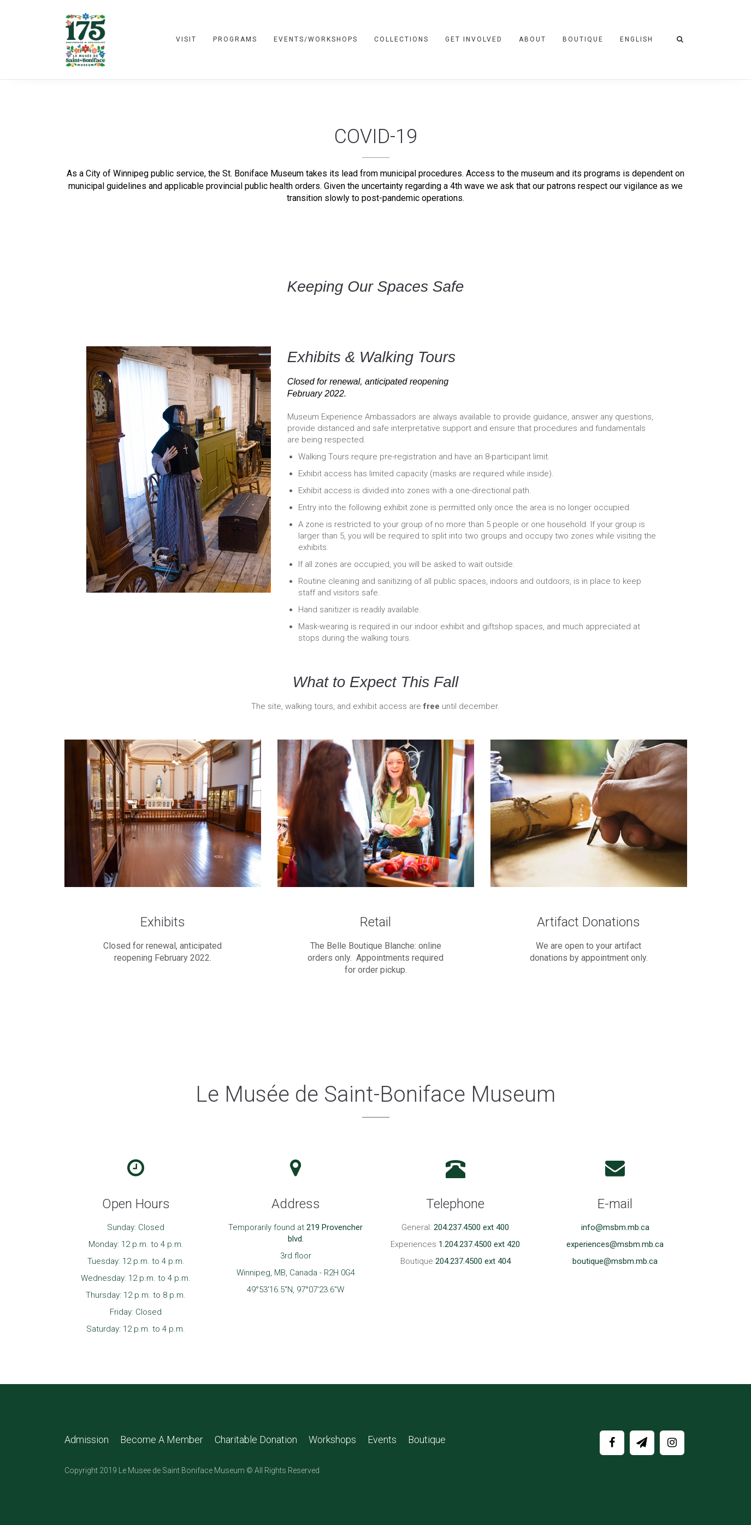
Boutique (583, 39)
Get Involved (473, 39)
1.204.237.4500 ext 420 (479, 1244)
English (636, 39)
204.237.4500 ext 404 (473, 1261)
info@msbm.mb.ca (615, 1227)
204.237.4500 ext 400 (471, 1227)
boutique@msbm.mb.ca (615, 1261)
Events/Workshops (316, 39)
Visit (186, 39)
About (532, 39)
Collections (401, 39)
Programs (235, 39)
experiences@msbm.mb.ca (615, 1244)
